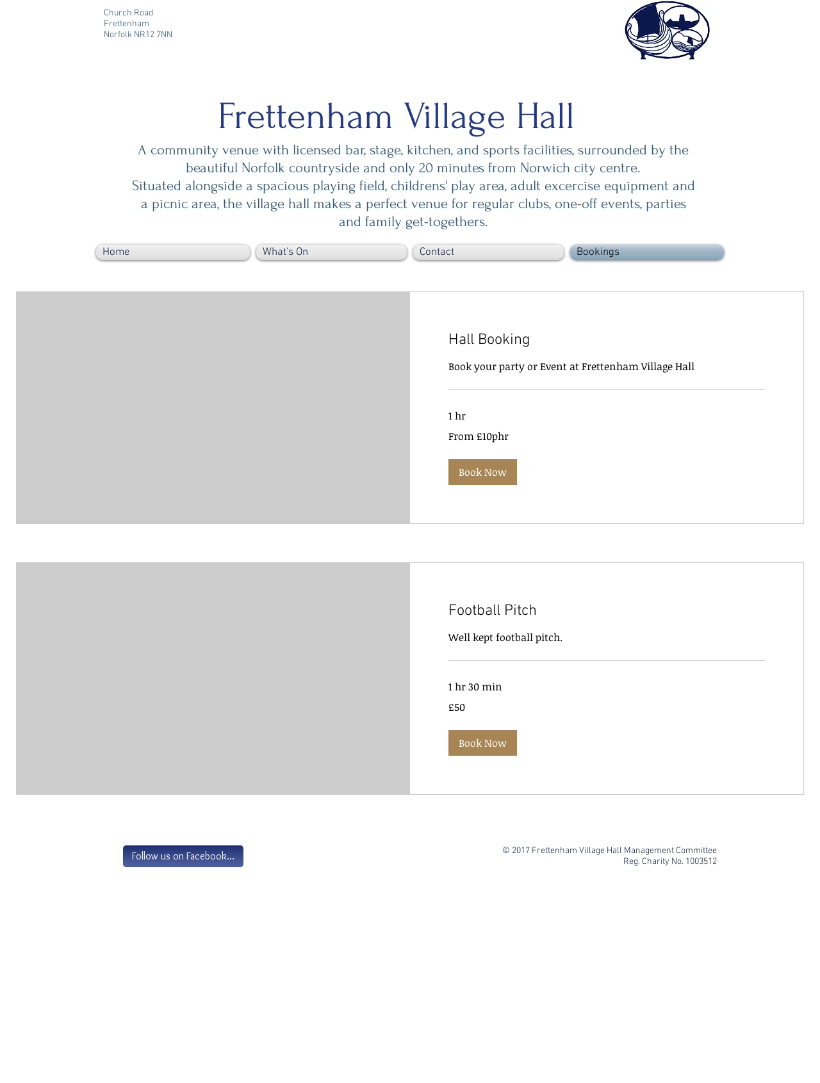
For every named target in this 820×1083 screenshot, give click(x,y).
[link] (606, 340)
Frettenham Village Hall (396, 116)
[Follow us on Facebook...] (183, 856)
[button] (482, 472)
